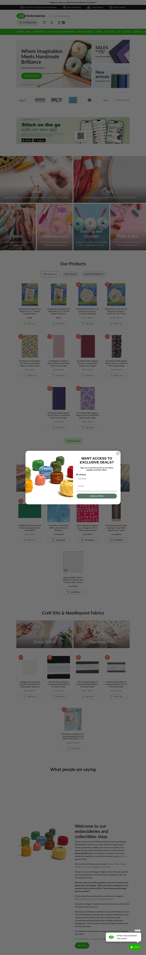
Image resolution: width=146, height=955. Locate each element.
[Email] (96, 486)
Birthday (81, 475)
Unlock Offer (97, 496)
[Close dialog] (117, 453)
